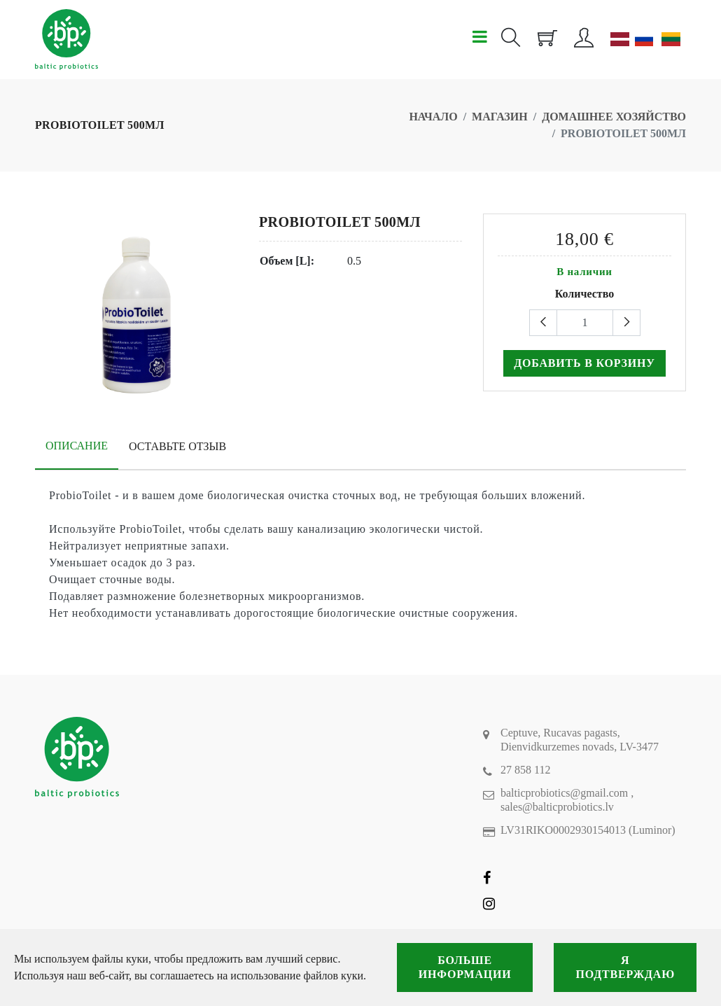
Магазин (500, 117)
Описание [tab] (77, 446)
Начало (433, 117)
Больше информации (465, 967)
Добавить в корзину (584, 363)
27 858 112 (525, 770)
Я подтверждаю (625, 967)
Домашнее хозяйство (614, 117)
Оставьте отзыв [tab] (177, 446)
